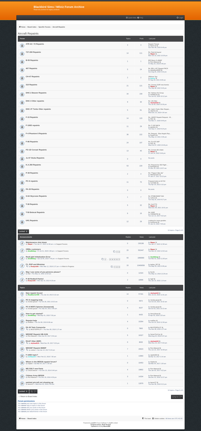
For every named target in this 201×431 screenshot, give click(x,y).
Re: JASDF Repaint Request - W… (160, 117)
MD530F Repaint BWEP (36, 348)
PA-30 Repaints (32, 189)
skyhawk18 (154, 103)
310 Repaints (31, 85)
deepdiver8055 (155, 70)
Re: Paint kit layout (154, 52)
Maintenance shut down (36, 242)
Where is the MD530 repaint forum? (41, 362)
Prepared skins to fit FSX (156, 181)
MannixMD (106, 426)
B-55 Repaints (32, 60)
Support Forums (61, 244)
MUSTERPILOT (36, 329)
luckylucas (154, 222)
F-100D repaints (33, 125)
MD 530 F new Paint (34, 369)
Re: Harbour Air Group (156, 93)
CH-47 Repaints (32, 76)
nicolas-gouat (32, 301)
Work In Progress (68, 266)
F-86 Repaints (32, 142)
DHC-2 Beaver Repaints (36, 93)
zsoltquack (32, 356)
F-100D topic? (32, 355)
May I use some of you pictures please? (43, 272)
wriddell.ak (154, 94)
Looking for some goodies (157, 220)
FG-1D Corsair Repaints (36, 150)
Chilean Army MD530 (35, 375)
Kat (29, 274)
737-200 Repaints (33, 52)
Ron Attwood (154, 62)
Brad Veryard (106, 424)
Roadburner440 (33, 295)
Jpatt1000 (153, 355)
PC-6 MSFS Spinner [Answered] (40, 307)
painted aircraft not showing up (39, 382)
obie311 (153, 111)
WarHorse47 (154, 175)
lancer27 (31, 384)
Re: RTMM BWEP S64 (156, 196)
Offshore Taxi (152, 76)
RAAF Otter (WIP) (33, 341)
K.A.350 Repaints (33, 165)
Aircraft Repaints (28, 33)
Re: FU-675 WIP (154, 142)
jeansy (152, 78)
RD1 (151, 119)
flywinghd (153, 166)
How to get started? (34, 314)
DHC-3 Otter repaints (35, 101)
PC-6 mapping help (34, 300)
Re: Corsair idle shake (155, 150)
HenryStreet (154, 314)
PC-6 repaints (32, 181)
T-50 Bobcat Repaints (35, 212)
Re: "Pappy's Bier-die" (155, 173)
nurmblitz (153, 183)
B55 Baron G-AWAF (155, 60)
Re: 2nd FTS (152, 204)
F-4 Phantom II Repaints (36, 133)
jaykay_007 (154, 264)
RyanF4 (153, 135)
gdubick (153, 127)
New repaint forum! (34, 293)
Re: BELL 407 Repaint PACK (158, 68)
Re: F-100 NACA (154, 125)
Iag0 (151, 279)
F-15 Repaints (32, 117)
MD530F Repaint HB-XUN (37, 334)
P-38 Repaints (32, 173)
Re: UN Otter (152, 101)
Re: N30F (151, 212)
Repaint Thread (153, 44)
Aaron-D (153, 46)
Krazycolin (35, 266)
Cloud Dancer (32, 370)
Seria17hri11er (155, 334)
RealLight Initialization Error (38, 257)
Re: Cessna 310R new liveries (158, 85)
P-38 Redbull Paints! (35, 279)
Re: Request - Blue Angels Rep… (159, 133)
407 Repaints (31, 68)
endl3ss (30, 322)
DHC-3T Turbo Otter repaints (38, 109)
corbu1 (152, 198)
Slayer (152, 54)
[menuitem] (140, 18)
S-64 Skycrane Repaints (36, 196)
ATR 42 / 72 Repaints (35, 44)
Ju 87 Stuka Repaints (35, 158)
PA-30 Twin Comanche (35, 327)
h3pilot (30, 363)
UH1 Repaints (32, 220)
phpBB (93, 423)
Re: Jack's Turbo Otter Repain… (159, 109)
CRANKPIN (154, 214)
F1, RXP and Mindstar (35, 264)
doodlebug (32, 251)
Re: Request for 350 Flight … (158, 165)
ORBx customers (33, 249)
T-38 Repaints (32, 204)
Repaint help (31, 320)
